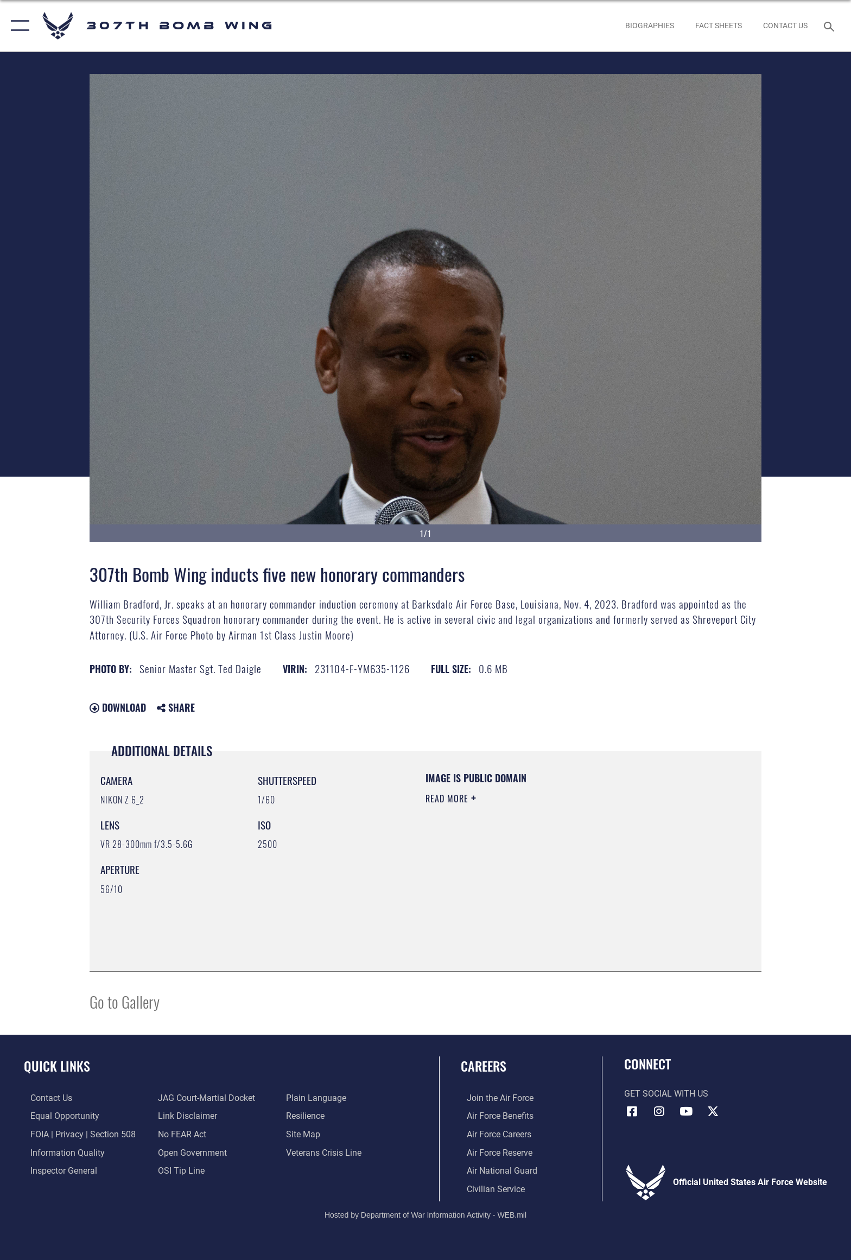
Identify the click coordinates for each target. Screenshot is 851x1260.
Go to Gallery (125, 1001)
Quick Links (57, 1065)
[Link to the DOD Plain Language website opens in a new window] (318, 1098)
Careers (483, 1065)
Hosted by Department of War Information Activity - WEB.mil (425, 1214)
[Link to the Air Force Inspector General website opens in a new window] (57, 1170)
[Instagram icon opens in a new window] (659, 1111)
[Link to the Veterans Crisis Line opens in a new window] (326, 1152)
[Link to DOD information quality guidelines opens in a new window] (61, 1152)
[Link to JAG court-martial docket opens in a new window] (204, 1098)
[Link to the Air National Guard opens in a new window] (496, 1170)
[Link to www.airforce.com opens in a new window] (494, 1098)
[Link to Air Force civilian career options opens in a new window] (490, 1188)
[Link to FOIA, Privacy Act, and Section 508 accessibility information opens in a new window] (76, 1134)
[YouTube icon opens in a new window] (686, 1111)
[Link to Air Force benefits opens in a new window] (494, 1116)
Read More (448, 798)
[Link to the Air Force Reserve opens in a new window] (493, 1152)
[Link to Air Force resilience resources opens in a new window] (307, 1116)
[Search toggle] (830, 26)
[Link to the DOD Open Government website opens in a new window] (190, 1152)
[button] (17, 26)
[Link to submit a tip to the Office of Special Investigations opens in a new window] (179, 1170)
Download (118, 707)
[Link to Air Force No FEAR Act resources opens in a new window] (180, 1134)
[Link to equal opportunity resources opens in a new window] (58, 1116)
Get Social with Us (666, 1093)
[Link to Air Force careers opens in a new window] (493, 1134)
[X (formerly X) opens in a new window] (713, 1111)
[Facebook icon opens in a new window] (632, 1111)
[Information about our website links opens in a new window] (185, 1116)
